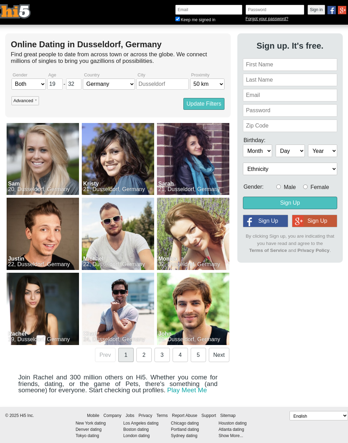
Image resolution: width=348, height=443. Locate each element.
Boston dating (136, 429)
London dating (136, 435)
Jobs (130, 415)
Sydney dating (184, 435)
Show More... (231, 435)
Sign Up (290, 203)
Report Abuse (184, 415)
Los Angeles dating (140, 423)
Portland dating (185, 429)
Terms (162, 415)
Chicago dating (185, 423)
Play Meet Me (187, 390)
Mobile (93, 415)
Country (92, 75)
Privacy (145, 415)
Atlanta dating (231, 429)
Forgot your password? (267, 18)
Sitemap (228, 415)
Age (52, 75)
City (141, 75)
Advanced (23, 101)
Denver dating (89, 429)
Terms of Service (268, 250)
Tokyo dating (87, 435)
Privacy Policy (314, 250)
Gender (20, 75)
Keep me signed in (195, 19)
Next (219, 355)
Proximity (200, 75)
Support (208, 415)
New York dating (91, 423)
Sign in (316, 9)
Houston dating (233, 423)
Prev (105, 355)
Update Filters (204, 104)
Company (112, 415)
